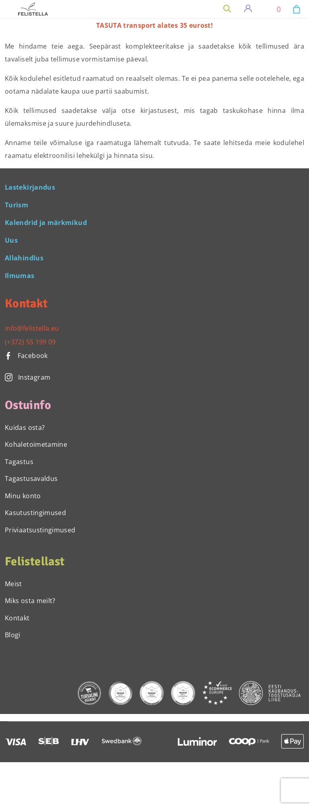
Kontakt (17, 618)
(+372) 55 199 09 (30, 342)
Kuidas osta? (25, 427)
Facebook (26, 355)
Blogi (13, 634)
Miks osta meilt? (30, 600)
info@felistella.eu (32, 328)
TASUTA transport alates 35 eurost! (154, 25)
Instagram (27, 377)
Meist (13, 583)
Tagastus (19, 461)
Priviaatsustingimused (40, 530)
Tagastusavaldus (31, 478)
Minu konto (23, 495)
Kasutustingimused (35, 512)
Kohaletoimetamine (36, 444)
